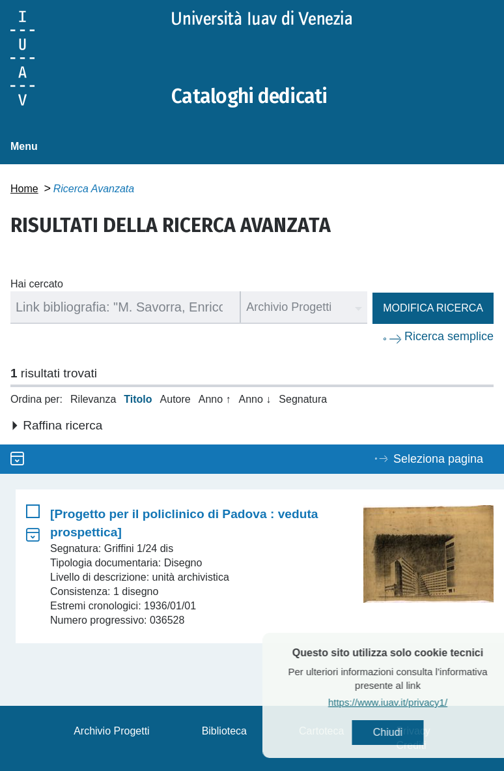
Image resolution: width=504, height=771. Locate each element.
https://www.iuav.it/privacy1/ (409, 702)
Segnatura (303, 399)
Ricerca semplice (449, 336)
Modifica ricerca (433, 307)
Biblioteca (224, 730)
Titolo (138, 399)
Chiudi (410, 732)
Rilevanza (93, 399)
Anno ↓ (255, 399)
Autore (175, 399)
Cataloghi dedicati (249, 96)
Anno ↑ (215, 399)
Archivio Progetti (112, 730)
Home (24, 188)
